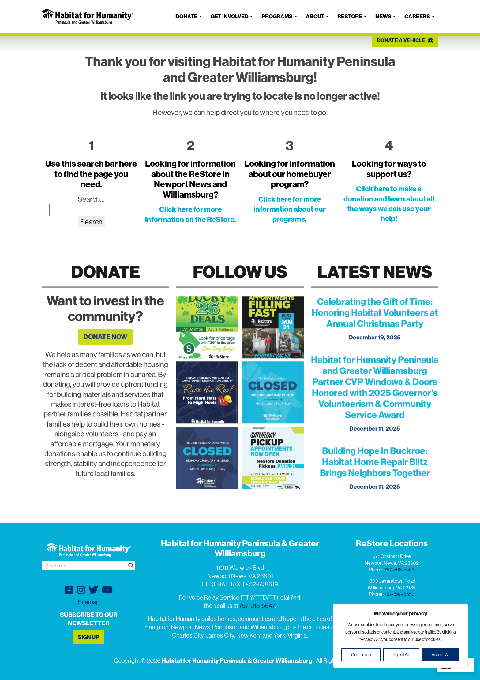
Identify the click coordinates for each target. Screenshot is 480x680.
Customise (361, 654)
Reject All (401, 654)
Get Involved (230, 16)
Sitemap (88, 602)
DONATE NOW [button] (105, 346)
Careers (417, 16)
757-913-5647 (257, 605)
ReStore (349, 16)
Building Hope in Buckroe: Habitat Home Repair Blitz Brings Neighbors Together (375, 471)
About (315, 16)
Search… (91, 199)
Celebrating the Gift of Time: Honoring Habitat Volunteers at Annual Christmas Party (375, 322)
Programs (277, 16)
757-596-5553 (399, 570)
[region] (400, 636)
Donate (186, 16)
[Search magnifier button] (131, 565)
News (383, 16)
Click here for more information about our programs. (290, 209)
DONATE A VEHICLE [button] (405, 40)
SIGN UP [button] (88, 637)
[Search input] (85, 565)
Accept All (441, 654)
